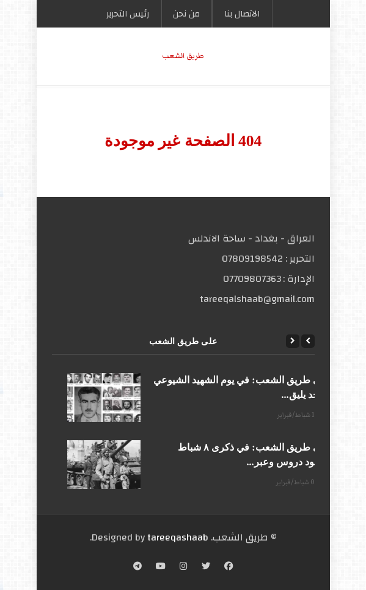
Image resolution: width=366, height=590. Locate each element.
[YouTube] (161, 567)
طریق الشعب (183, 56)
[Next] (292, 341)
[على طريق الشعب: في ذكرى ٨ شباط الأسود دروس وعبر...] (104, 464)
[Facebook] (228, 567)
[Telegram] (137, 567)
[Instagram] (184, 567)
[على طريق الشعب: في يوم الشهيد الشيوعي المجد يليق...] (104, 397)
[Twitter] (206, 567)
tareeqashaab (177, 537)
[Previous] (308, 341)
